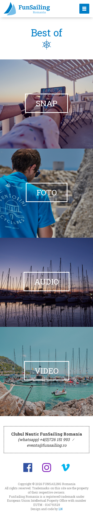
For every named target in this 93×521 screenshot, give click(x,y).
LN (60, 509)
